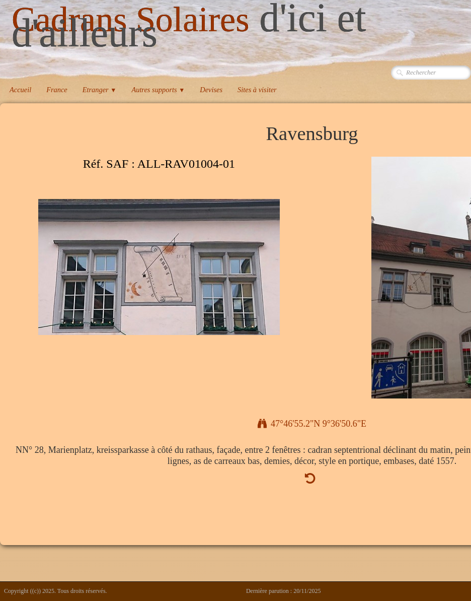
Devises (211, 90)
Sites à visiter (257, 90)
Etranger (100, 90)
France (56, 90)
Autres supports (158, 90)
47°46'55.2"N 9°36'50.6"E (312, 424)
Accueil (20, 90)
